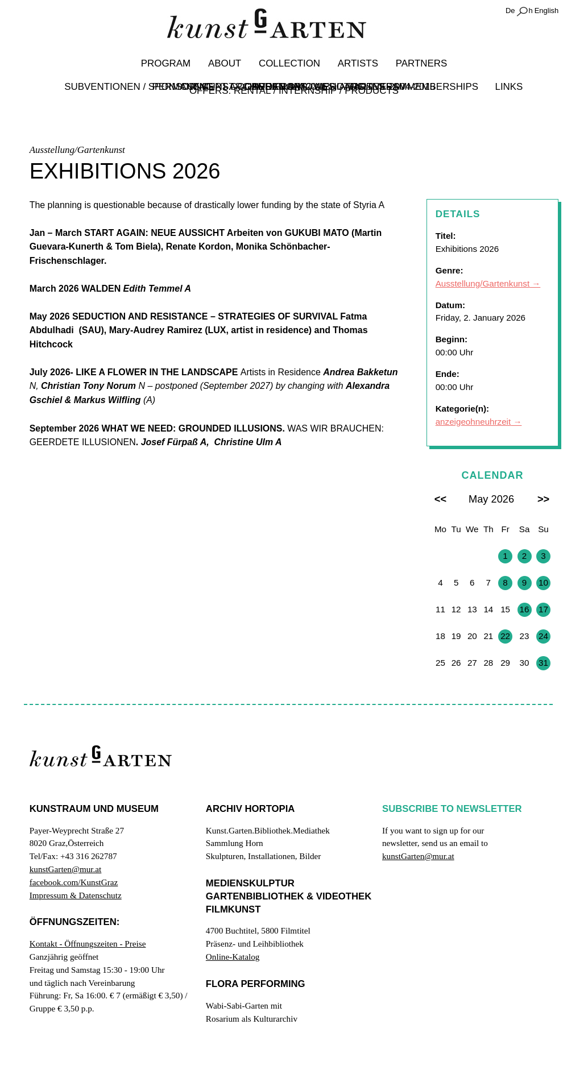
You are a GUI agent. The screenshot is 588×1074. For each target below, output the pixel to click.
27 (440, 556)
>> (543, 499)
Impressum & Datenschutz (76, 895)
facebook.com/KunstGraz (74, 882)
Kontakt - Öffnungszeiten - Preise (88, 943)
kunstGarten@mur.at (66, 869)
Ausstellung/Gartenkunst (482, 283)
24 (543, 636)
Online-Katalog (232, 956)
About (225, 63)
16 (524, 609)
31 (543, 662)
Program (167, 63)
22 (505, 636)
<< (440, 499)
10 (543, 582)
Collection (289, 63)
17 (543, 609)
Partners (419, 63)
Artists (356, 63)
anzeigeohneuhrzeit (473, 421)
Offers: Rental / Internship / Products (294, 90)
